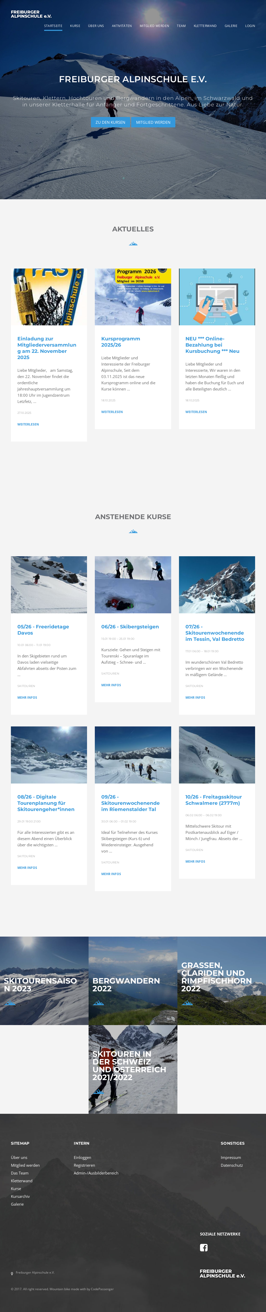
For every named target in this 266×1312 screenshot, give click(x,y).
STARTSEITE (53, 26)
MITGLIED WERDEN (154, 26)
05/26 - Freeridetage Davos (43, 630)
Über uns (19, 1157)
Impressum (231, 1157)
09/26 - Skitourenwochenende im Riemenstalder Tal (130, 803)
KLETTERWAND (205, 26)
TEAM (181, 26)
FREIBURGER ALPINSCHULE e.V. (31, 14)
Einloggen (82, 1157)
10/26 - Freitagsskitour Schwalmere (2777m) (213, 800)
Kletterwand (21, 1180)
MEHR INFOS (27, 697)
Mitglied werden (25, 1165)
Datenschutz (232, 1165)
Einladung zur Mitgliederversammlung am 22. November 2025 (46, 348)
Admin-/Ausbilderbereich (96, 1173)
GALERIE (231, 26)
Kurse (16, 1188)
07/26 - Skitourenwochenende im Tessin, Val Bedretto (214, 633)
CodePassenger (102, 1289)
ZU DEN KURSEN (110, 122)
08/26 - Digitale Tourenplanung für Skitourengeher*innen (46, 803)
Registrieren (84, 1165)
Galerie (17, 1204)
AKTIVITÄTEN (122, 26)
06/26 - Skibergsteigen (130, 627)
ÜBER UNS (96, 26)
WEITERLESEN (28, 424)
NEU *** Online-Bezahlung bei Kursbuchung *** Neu (212, 345)
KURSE (75, 26)
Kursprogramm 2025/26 (120, 342)
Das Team (20, 1173)
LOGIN (250, 26)
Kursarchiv (20, 1196)
